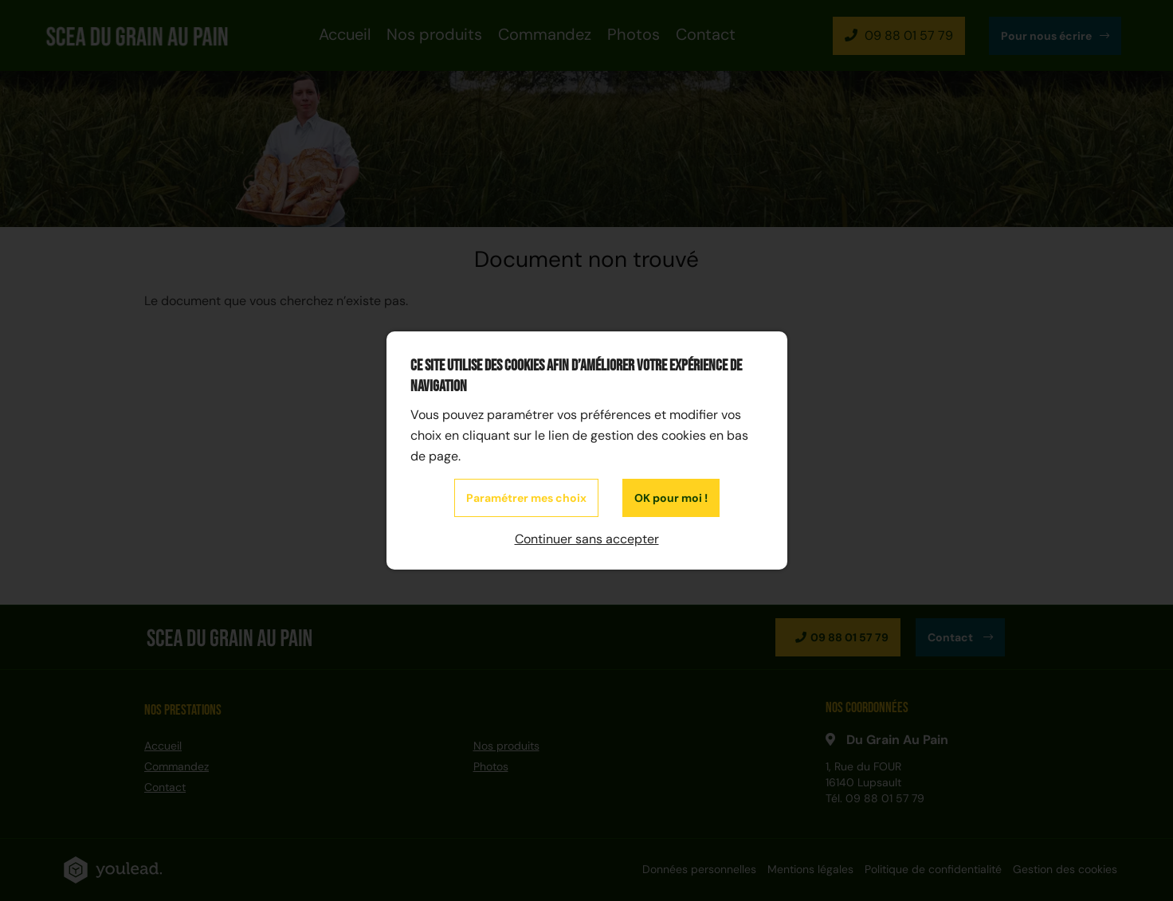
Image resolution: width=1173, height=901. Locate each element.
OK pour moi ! (671, 498)
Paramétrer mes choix (526, 498)
